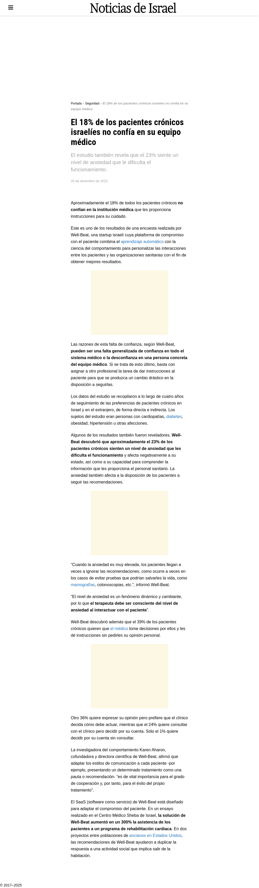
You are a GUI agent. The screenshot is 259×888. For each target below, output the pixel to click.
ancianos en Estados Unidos (155, 835)
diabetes (174, 416)
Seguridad (92, 103)
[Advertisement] (129, 59)
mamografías (83, 585)
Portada (76, 103)
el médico (119, 628)
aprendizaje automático (142, 241)
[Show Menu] (10, 7)
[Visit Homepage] (133, 8)
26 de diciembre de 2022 (89, 181)
